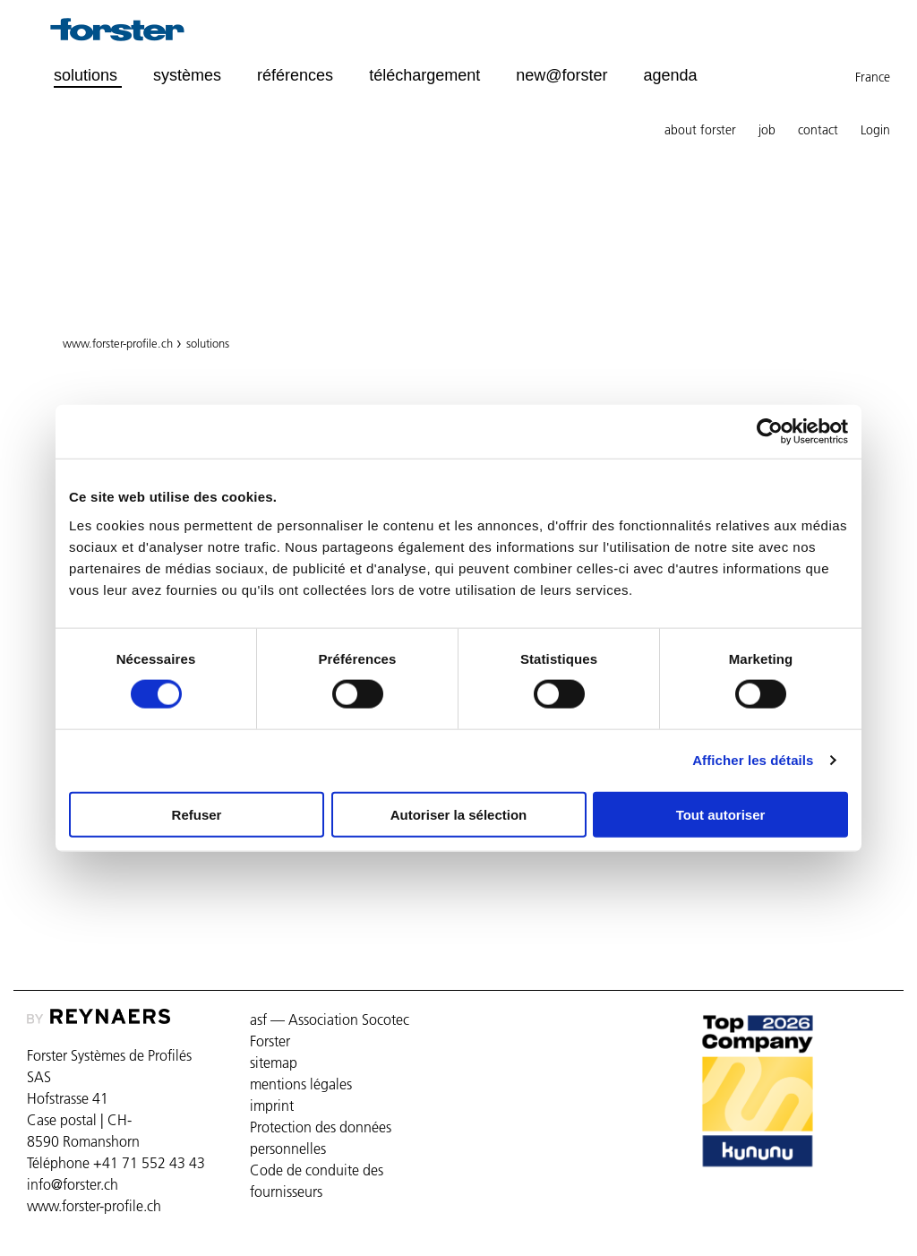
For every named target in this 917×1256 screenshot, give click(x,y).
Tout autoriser (721, 814)
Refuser (197, 814)
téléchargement (424, 75)
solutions (207, 343)
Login (875, 130)
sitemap (273, 1062)
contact (818, 130)
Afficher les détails (752, 760)
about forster (700, 130)
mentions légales (301, 1084)
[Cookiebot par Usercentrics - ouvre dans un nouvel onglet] (769, 431)
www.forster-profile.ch (118, 343)
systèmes (187, 75)
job (767, 130)
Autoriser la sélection (458, 814)
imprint (272, 1105)
